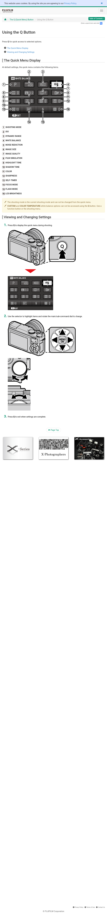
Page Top (53, 430)
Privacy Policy (70, 3)
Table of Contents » (96, 19)
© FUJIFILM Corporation (53, 911)
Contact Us (101, 907)
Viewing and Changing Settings (20, 52)
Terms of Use (90, 907)
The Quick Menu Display (17, 48)
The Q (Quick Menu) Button (21, 19)
